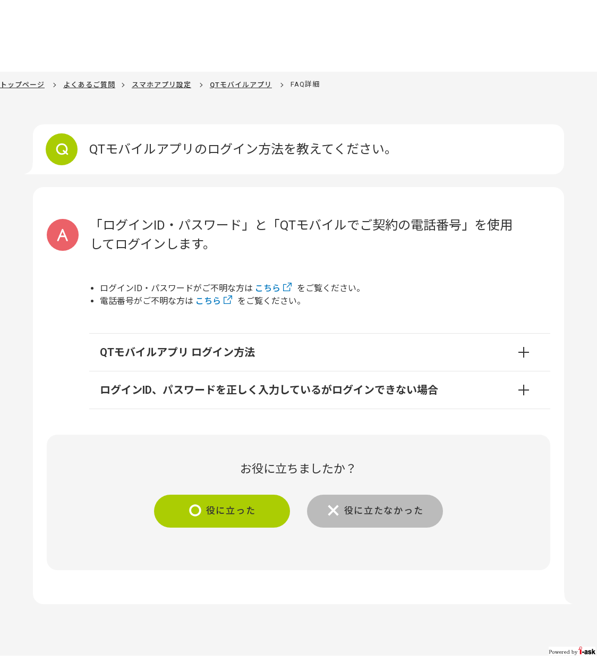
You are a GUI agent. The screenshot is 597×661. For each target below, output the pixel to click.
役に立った (227, 511)
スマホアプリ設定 (161, 85)
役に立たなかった (387, 511)
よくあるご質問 (89, 85)
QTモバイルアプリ (241, 85)
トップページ (22, 85)
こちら (267, 288)
